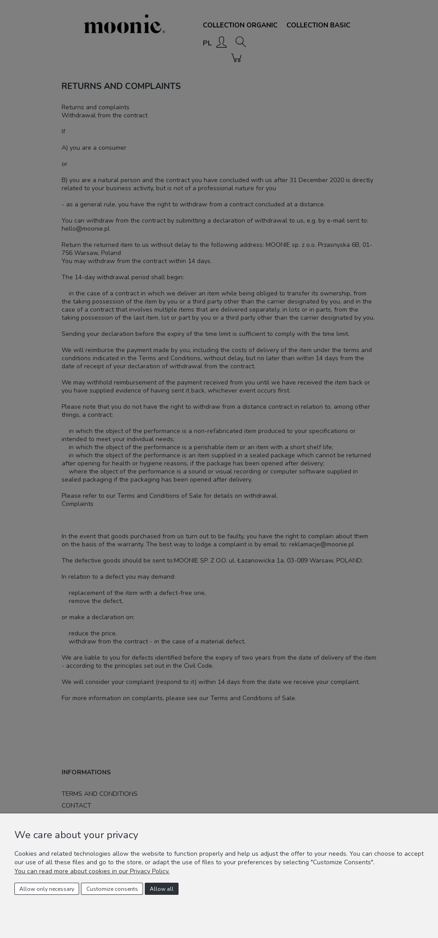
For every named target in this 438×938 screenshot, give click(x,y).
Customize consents (112, 889)
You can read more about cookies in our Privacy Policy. (92, 871)
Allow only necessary (46, 889)
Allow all (162, 889)
